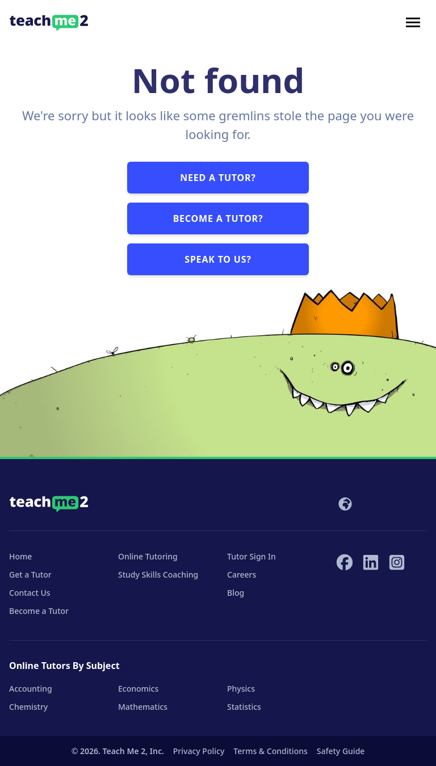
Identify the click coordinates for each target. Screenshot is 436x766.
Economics (138, 688)
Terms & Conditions (270, 751)
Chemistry (28, 706)
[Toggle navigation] (413, 22)
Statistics (244, 706)
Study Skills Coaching (158, 574)
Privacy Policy (198, 751)
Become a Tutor (39, 610)
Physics (241, 688)
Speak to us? (218, 259)
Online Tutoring (148, 556)
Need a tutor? (217, 177)
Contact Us (30, 592)
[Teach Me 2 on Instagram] (397, 562)
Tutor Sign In (251, 556)
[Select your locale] (344, 504)
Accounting (30, 688)
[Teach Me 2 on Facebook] (345, 562)
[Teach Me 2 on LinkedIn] (371, 562)
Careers (241, 574)
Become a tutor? (218, 218)
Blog (235, 592)
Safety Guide (341, 751)
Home (20, 556)
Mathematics (142, 706)
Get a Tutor (30, 574)
